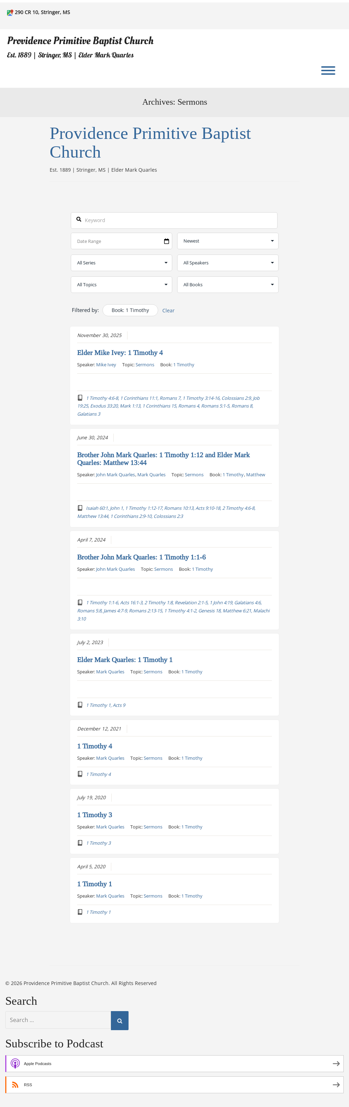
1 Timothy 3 (94, 815)
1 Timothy (183, 364)
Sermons (145, 364)
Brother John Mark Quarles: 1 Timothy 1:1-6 (141, 557)
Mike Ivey (106, 364)
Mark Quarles (151, 474)
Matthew (255, 474)
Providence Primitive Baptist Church (80, 40)
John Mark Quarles (115, 474)
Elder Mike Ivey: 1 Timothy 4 (120, 352)
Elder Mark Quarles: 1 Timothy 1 (125, 659)
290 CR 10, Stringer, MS (42, 12)
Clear (168, 310)
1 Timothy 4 (94, 746)
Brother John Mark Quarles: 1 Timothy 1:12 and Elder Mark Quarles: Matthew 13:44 (163, 459)
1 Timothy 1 (94, 884)
